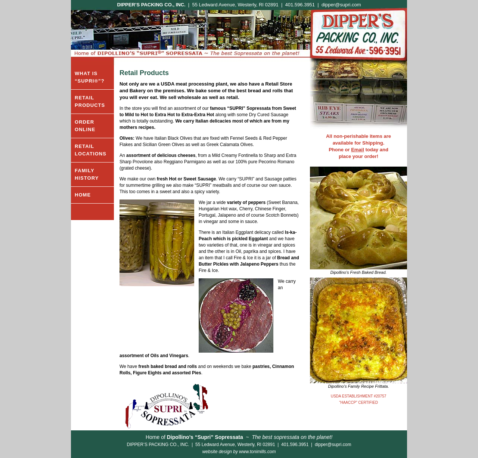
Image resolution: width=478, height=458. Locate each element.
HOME (83, 195)
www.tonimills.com (257, 451)
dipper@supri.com (341, 4)
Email (357, 149)
